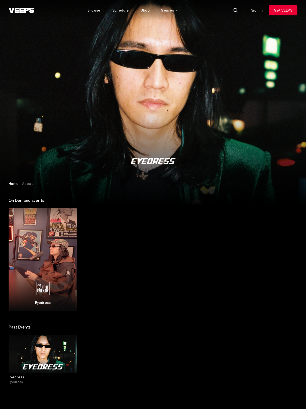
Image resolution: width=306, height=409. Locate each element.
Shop (145, 10)
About (27, 183)
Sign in (257, 10)
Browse (93, 10)
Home (14, 183)
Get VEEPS (283, 10)
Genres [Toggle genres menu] (169, 10)
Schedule (120, 10)
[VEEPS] (21, 10)
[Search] (236, 10)
